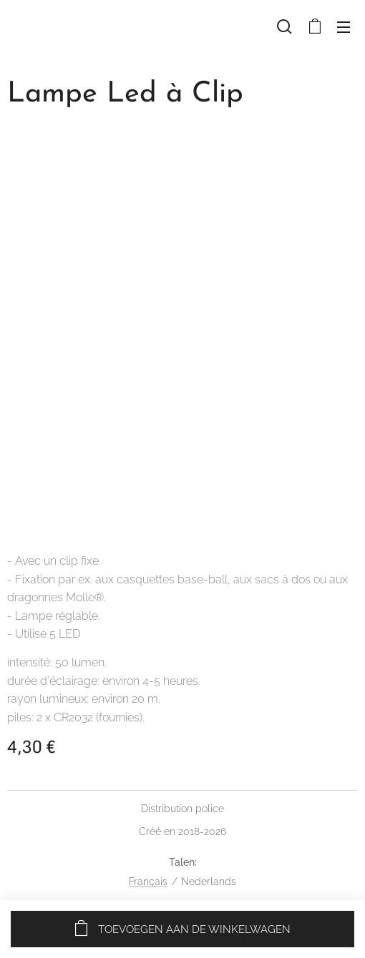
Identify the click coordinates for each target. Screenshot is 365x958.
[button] (284, 26)
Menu (343, 27)
